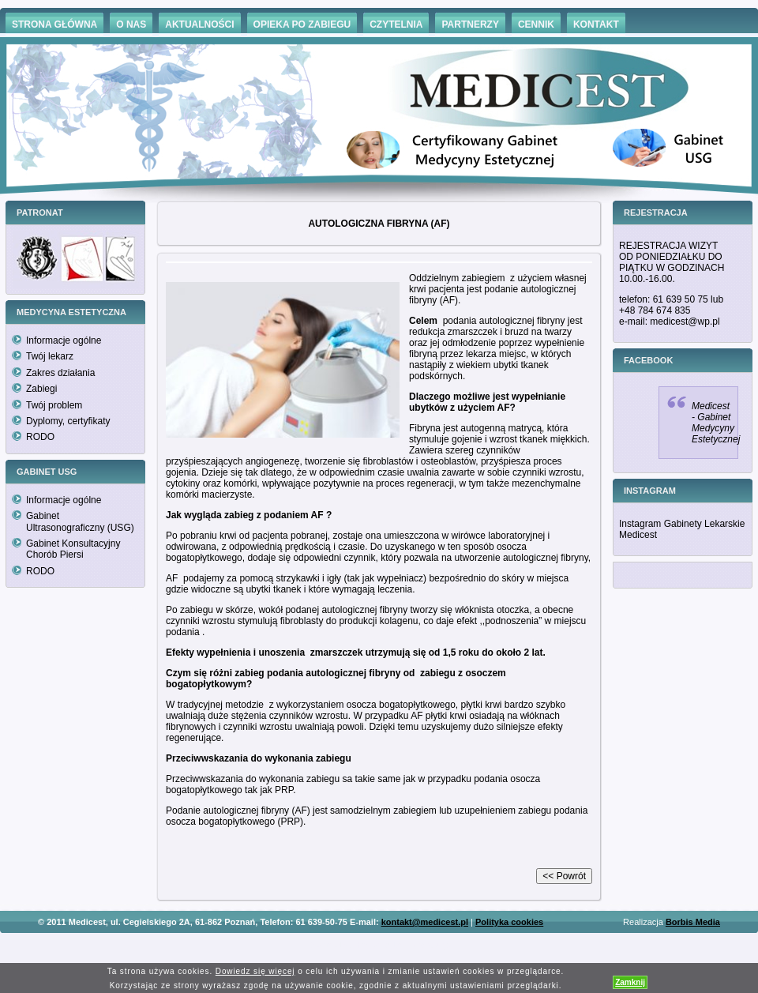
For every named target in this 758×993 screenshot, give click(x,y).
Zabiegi (41, 388)
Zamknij (630, 982)
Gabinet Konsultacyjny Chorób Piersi (73, 549)
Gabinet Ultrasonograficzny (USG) (80, 521)
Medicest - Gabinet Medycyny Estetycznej (716, 423)
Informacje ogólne (63, 340)
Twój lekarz (49, 356)
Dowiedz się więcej (255, 971)
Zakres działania (60, 372)
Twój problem (54, 405)
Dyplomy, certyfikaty (68, 421)
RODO (40, 436)
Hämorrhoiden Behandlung (401, 945)
